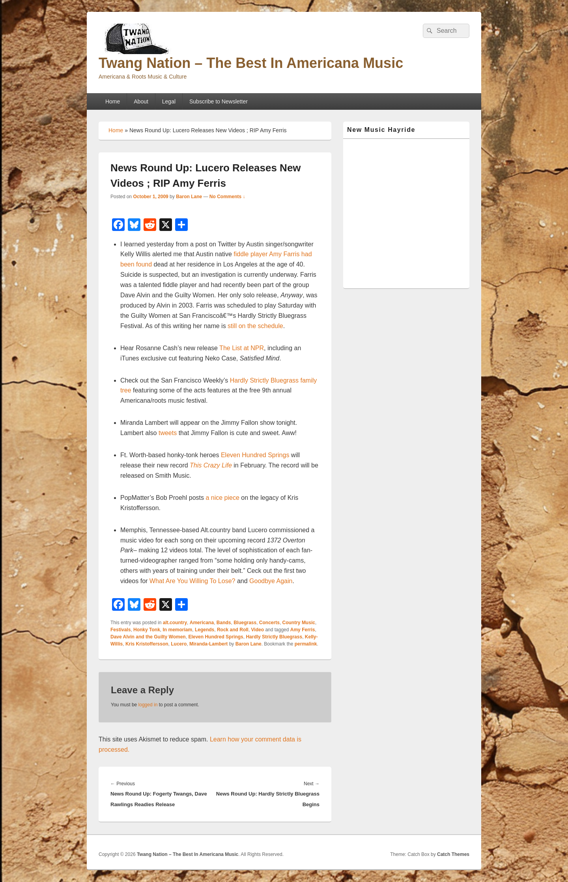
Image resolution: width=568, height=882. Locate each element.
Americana (202, 622)
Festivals (120, 629)
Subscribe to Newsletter (218, 101)
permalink (306, 644)
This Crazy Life (211, 465)
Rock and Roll (232, 629)
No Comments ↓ (227, 196)
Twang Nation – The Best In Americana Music (251, 63)
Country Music (298, 622)
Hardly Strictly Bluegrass (274, 637)
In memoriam (177, 629)
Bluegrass (245, 622)
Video (257, 629)
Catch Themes (453, 854)
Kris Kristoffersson (146, 644)
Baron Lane (189, 196)
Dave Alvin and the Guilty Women (148, 637)
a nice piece (222, 497)
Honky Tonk (146, 629)
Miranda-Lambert (208, 644)
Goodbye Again (270, 581)
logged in (148, 704)
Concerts (269, 622)
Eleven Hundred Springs (255, 455)
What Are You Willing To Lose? (192, 581)
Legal (169, 101)
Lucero (179, 644)
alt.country (175, 622)
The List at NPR (241, 348)
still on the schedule (255, 326)
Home (112, 101)
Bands (224, 622)
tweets (168, 433)
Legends (204, 629)
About (141, 101)
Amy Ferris (302, 629)
